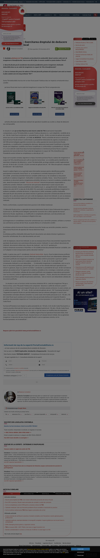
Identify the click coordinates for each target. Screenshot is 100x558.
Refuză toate (80, 555)
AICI (64, 552)
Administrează (80, 552)
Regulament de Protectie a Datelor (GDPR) (38, 549)
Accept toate (80, 549)
